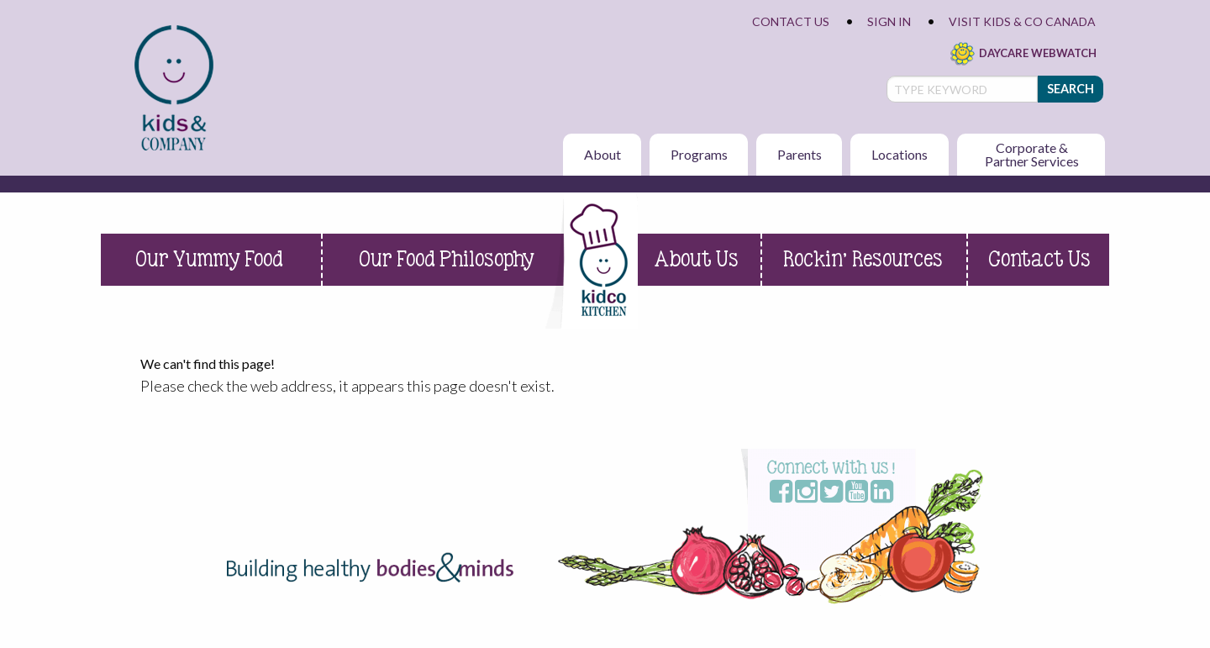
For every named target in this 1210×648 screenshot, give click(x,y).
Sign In (889, 21)
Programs (699, 154)
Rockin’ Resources (862, 259)
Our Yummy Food (209, 259)
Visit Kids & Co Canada (1022, 21)
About (602, 154)
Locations (899, 154)
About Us (696, 259)
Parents (799, 154)
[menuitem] (176, 88)
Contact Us (790, 21)
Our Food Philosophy (446, 259)
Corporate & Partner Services (1032, 154)
